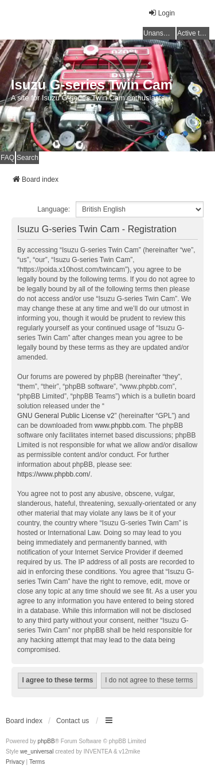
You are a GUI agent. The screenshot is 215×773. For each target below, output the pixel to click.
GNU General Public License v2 (65, 416)
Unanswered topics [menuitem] (159, 33)
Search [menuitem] (27, 158)
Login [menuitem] (161, 13)
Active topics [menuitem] (193, 33)
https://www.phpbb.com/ (53, 474)
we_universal (36, 751)
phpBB (46, 741)
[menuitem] (15, 762)
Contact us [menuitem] (72, 721)
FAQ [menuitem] (7, 158)
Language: (53, 209)
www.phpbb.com (120, 425)
